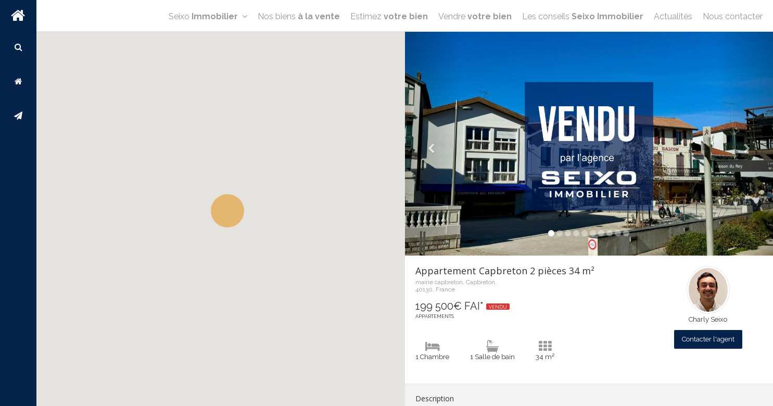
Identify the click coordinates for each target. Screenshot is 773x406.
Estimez (389, 16)
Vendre (475, 16)
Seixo (208, 16)
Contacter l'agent (708, 339)
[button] (227, 210)
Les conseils (582, 16)
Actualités (673, 16)
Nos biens (299, 16)
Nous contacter (733, 16)
